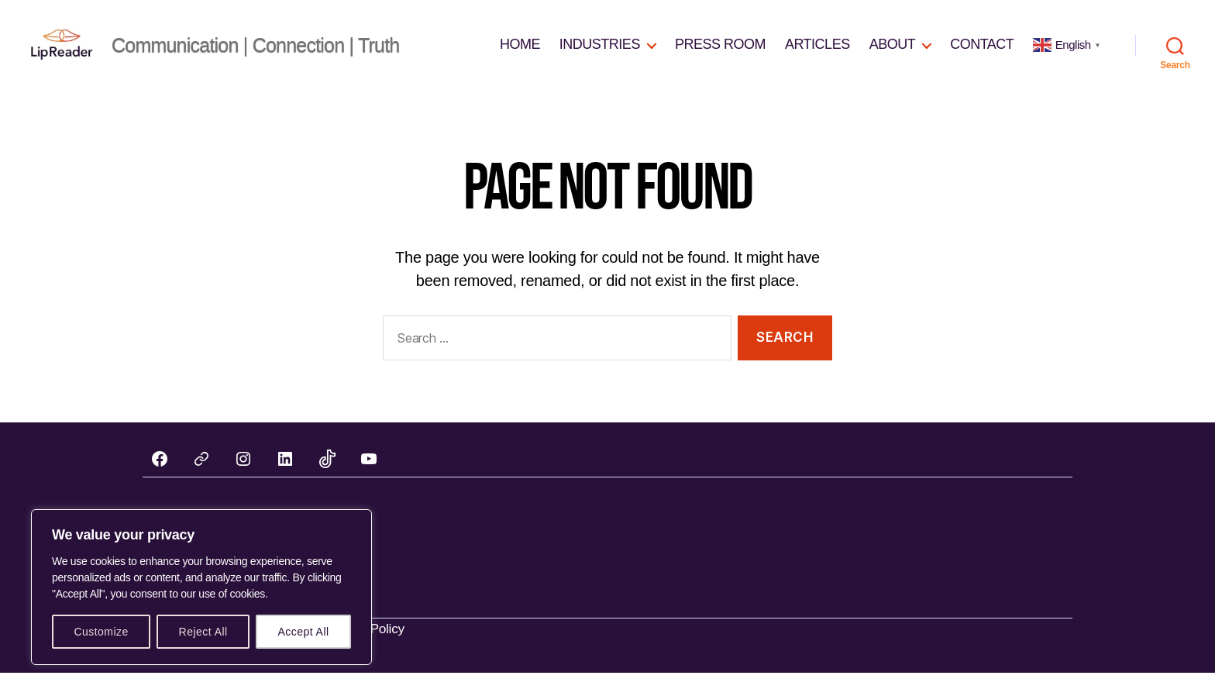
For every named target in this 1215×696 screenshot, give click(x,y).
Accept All (303, 631)
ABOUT (892, 56)
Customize (101, 631)
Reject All (203, 631)
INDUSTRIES (599, 56)
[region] (201, 587)
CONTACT (982, 56)
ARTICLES (817, 56)
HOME (520, 56)
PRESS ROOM (720, 56)
